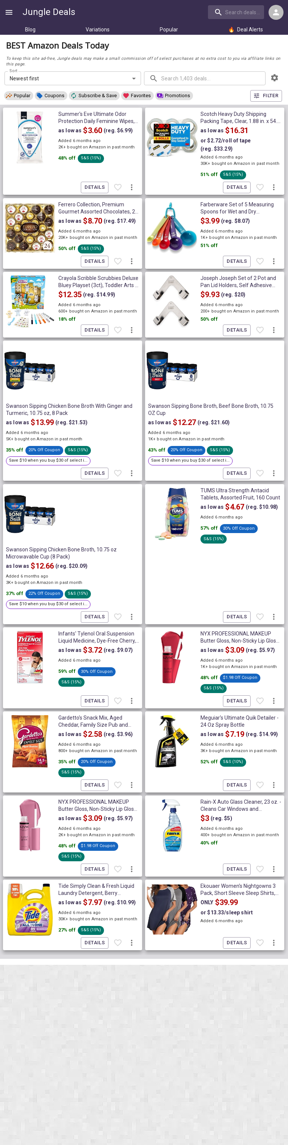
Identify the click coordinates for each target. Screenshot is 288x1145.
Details (94, 187)
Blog (30, 30)
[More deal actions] (131, 187)
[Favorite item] (117, 187)
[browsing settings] (274, 77)
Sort (14, 71)
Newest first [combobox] (24, 78)
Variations (98, 30)
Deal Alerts (245, 30)
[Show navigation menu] (9, 12)
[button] (18, 95)
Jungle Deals (48, 12)
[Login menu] (276, 12)
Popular (169, 30)
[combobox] (237, 12)
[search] (236, 12)
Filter (266, 95)
